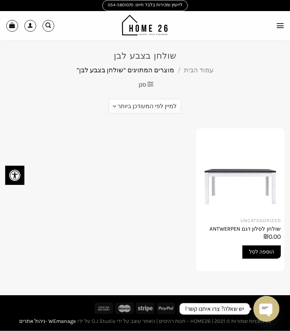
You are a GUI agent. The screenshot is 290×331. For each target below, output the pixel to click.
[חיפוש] (48, 26)
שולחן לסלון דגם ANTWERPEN (245, 228)
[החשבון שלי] (30, 26)
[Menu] (280, 26)
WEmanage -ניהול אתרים (47, 321)
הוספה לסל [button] (261, 252)
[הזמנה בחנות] (145, 106)
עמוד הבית (199, 70)
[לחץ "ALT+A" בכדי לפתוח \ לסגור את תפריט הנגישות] (14, 175)
